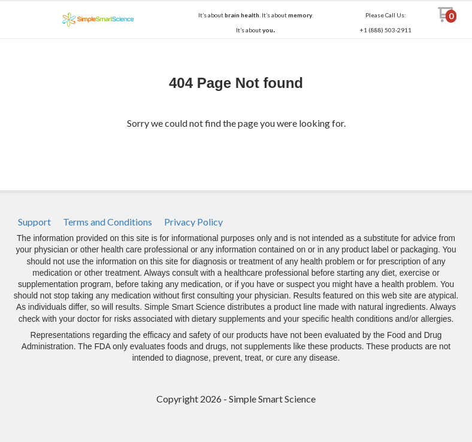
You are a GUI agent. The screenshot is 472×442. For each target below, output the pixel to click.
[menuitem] (34, 222)
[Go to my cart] (447, 19)
